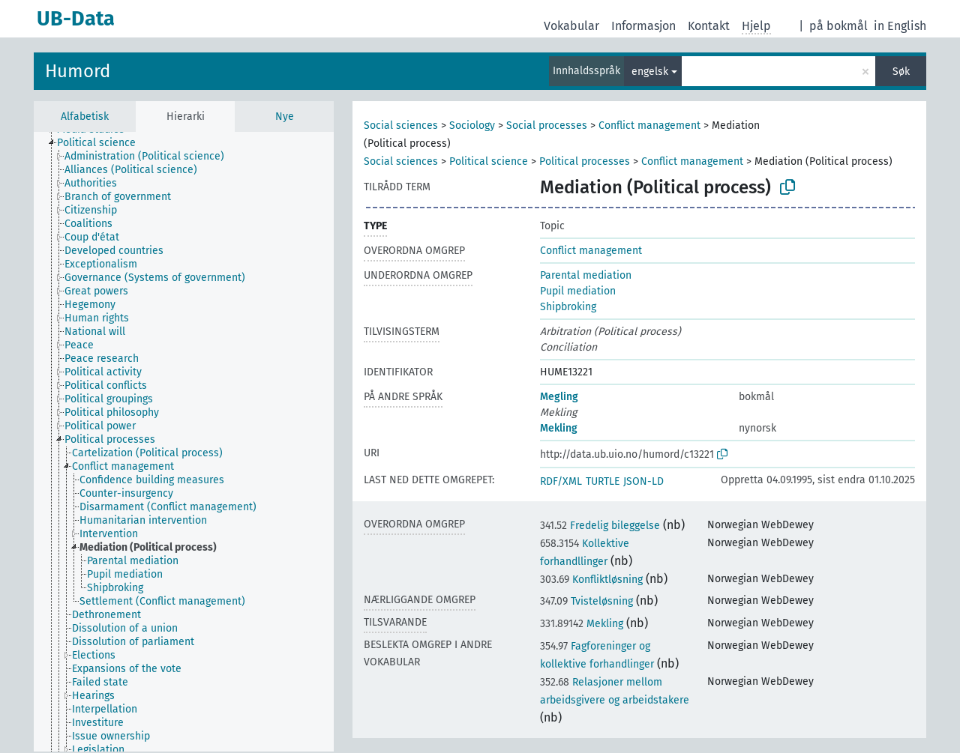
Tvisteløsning (586, 601)
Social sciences (401, 125)
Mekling (559, 428)
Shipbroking (568, 306)
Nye (284, 116)
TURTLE (603, 481)
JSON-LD (643, 481)
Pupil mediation (578, 291)
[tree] (184, 442)
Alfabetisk (85, 116)
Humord (77, 71)
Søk (901, 71)
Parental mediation (586, 275)
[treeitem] (102, 143)
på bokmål (838, 26)
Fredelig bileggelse (600, 525)
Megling (559, 396)
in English (900, 26)
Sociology (472, 125)
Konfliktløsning (591, 579)
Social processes (546, 125)
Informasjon (643, 26)
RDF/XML (561, 481)
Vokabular (571, 26)
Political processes (584, 161)
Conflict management (649, 125)
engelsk (650, 71)
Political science (488, 161)
